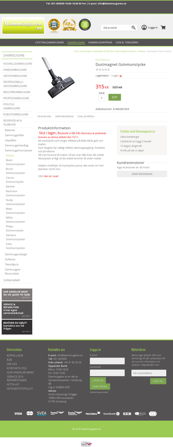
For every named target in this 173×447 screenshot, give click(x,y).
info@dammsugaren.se (112, 3)
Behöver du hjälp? (15, 322)
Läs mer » (26, 297)
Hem (76, 51)
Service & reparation (11, 306)
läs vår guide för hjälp (16, 294)
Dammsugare (85, 51)
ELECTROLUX (103, 60)
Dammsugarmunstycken (125, 51)
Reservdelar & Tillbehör (103, 51)
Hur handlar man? (15, 291)
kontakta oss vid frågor (13, 327)
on (97, 69)
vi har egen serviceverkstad (13, 311)
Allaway (141, 51)
